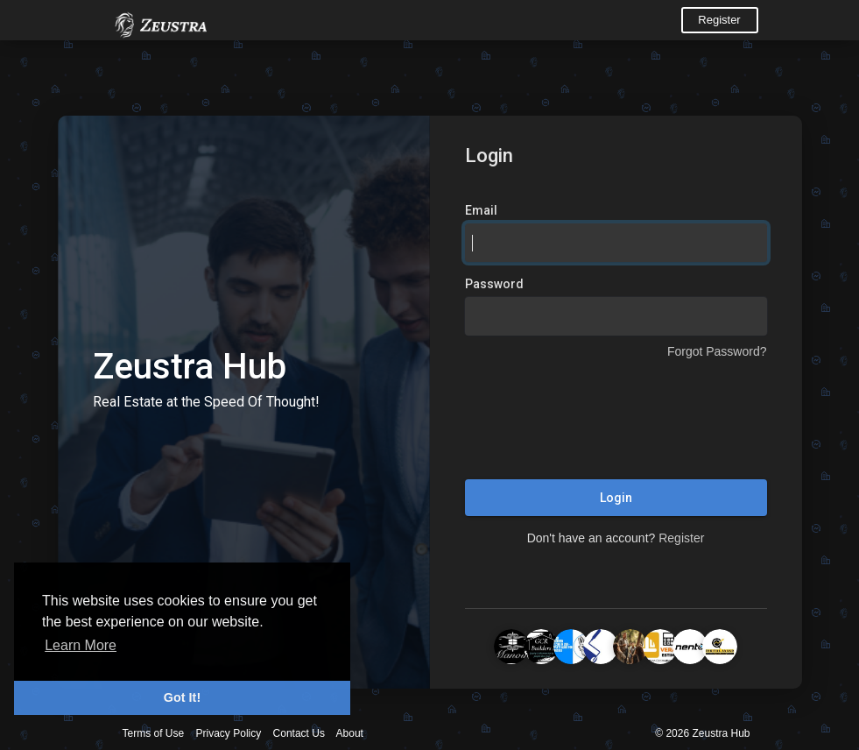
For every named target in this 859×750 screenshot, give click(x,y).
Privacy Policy (229, 733)
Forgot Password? (717, 351)
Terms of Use (154, 733)
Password (494, 284)
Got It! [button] (182, 697)
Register (719, 19)
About (349, 733)
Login (616, 498)
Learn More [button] (80, 645)
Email (481, 210)
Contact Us (299, 733)
